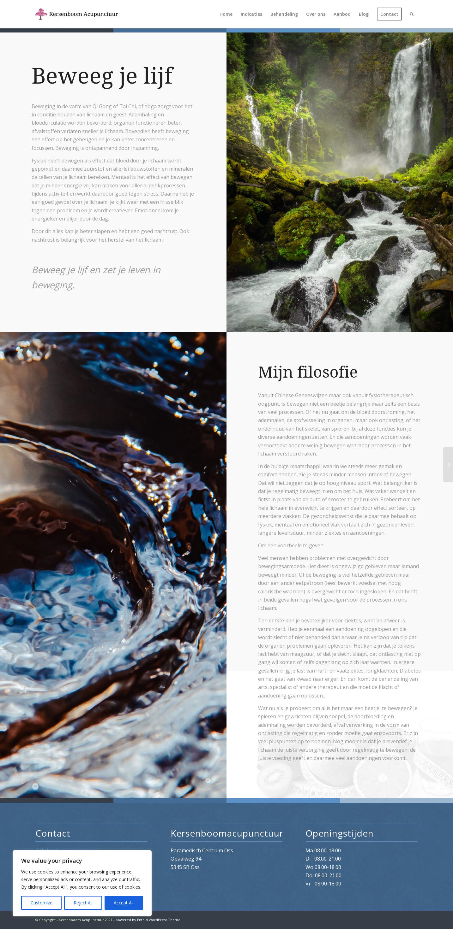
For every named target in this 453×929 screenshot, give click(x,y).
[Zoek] (412, 14)
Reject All (83, 903)
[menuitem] (226, 14)
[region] (82, 883)
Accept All (124, 903)
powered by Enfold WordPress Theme (148, 919)
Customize (41, 903)
